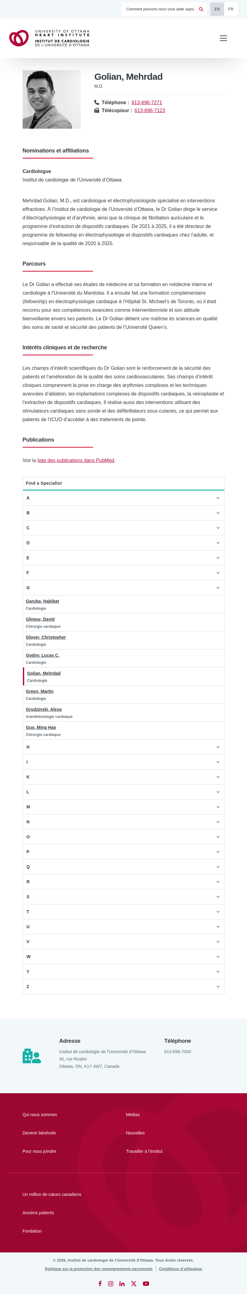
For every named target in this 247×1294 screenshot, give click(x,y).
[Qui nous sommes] (57, 1114)
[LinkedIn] (122, 1283)
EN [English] (217, 9)
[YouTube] (146, 1283)
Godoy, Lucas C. (42, 655)
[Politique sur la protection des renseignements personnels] (99, 1269)
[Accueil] (52, 38)
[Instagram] (110, 1283)
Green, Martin (40, 691)
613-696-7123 (150, 110)
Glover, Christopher (46, 637)
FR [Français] (231, 9)
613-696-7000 (177, 1051)
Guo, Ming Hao (41, 727)
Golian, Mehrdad (44, 673)
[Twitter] (134, 1283)
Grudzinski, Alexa (44, 709)
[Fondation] (124, 1231)
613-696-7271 (147, 102)
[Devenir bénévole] (57, 1133)
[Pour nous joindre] (57, 1151)
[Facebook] (100, 1283)
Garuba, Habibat (42, 601)
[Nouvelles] (160, 1133)
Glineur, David (40, 619)
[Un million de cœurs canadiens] (124, 1194)
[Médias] (160, 1114)
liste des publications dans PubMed (75, 460)
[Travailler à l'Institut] (160, 1151)
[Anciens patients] (124, 1213)
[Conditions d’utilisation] (180, 1269)
